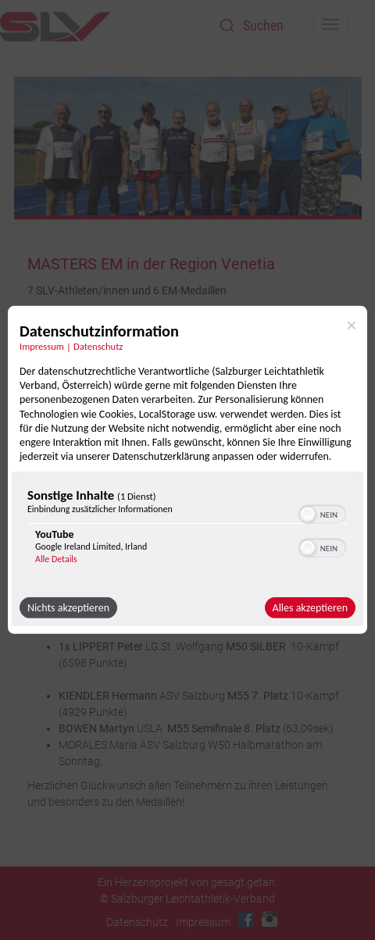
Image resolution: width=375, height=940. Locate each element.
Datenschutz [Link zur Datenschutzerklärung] (98, 346)
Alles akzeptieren (310, 607)
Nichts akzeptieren (68, 607)
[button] (308, 514)
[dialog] (187, 470)
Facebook (246, 919)
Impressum (203, 922)
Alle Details (56, 559)
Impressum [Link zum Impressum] (42, 346)
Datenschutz (137, 922)
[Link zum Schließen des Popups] (351, 325)
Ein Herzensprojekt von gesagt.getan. (187, 882)
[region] (187, 530)
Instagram (269, 919)
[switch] (322, 513)
